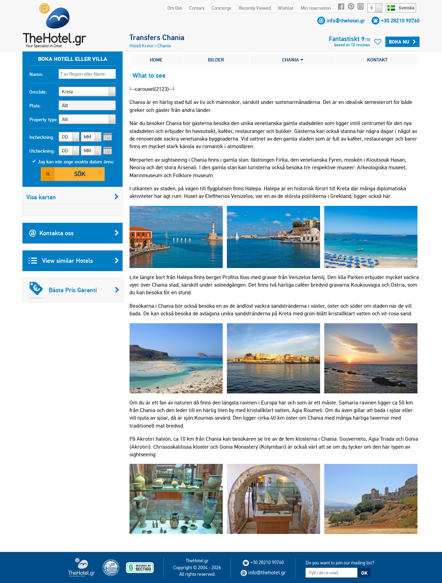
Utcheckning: (42, 151)
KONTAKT (377, 60)
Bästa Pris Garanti (73, 290)
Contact (196, 8)
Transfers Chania (156, 37)
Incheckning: (41, 137)
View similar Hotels (74, 260)
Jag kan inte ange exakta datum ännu (75, 162)
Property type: (43, 119)
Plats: (35, 106)
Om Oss (174, 8)
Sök (79, 174)
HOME (156, 60)
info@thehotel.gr (346, 20)
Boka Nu (402, 42)
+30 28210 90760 (400, 20)
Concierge (221, 8)
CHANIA (292, 60)
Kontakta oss (74, 233)
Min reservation (316, 8)
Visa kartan (72, 197)
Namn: (36, 74)
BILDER (216, 60)
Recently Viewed (255, 8)
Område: (38, 92)
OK (364, 573)
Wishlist (285, 8)
